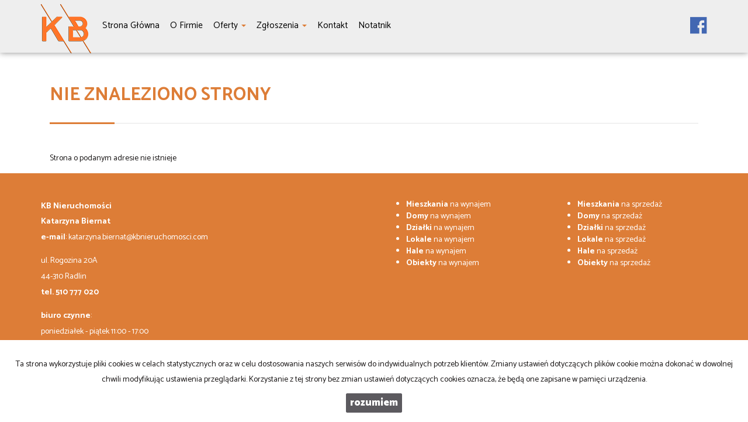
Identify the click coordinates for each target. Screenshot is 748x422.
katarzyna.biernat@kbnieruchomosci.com (138, 237)
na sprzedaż (619, 204)
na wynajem (448, 204)
